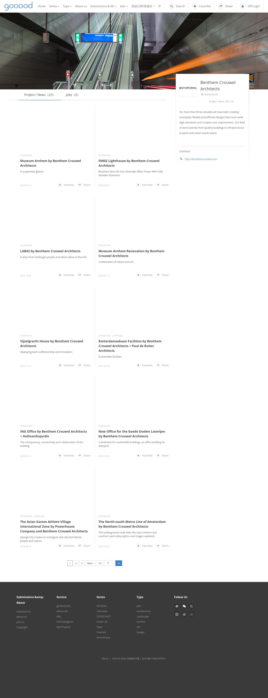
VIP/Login (250, 6)
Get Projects (63, 627)
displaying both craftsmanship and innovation (46, 352)
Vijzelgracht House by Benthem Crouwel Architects (51, 343)
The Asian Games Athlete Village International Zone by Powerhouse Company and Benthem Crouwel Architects (54, 526)
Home (42, 6)
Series (54, 6)
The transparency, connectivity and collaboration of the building (51, 444)
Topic (100, 627)
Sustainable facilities (110, 356)
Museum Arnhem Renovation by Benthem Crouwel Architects (131, 253)
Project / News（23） (39, 95)
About (105, 658)
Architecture (26, 155)
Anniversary (103, 637)
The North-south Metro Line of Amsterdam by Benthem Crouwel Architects (132, 524)
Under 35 (102, 621)
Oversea (101, 632)
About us (81, 6)
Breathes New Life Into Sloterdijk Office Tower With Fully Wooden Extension (131, 173)
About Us (21, 616)
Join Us (20, 622)
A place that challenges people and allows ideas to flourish (53, 257)
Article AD (62, 611)
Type (67, 6)
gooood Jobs (64, 606)
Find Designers (65, 621)
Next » (90, 563)
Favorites (201, 6)
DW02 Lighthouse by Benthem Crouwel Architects (129, 163)
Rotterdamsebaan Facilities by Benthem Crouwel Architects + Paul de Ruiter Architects (130, 346)
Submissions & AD (103, 6)
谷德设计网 (18, 6)
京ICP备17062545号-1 (154, 658)
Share (225, 6)
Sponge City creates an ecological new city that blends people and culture (50, 539)
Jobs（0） (73, 95)
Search (177, 6)
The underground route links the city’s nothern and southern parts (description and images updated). (128, 534)
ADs (59, 616)
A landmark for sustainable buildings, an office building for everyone (132, 444)
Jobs (124, 6)
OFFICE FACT (104, 616)
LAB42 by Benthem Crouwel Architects (50, 251)
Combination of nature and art (116, 261)
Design (140, 632)
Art (138, 627)
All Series (102, 606)
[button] (184, 606)
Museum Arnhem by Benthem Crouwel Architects (50, 163)
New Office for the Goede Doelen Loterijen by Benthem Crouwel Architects (132, 433)
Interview (102, 611)
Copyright (22, 627)
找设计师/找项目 (143, 6)
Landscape (117, 335)
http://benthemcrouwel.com (201, 159)
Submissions (23, 611)
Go (118, 563)
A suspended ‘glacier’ (32, 171)
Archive (141, 621)
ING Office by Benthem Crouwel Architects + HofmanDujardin (53, 433)
